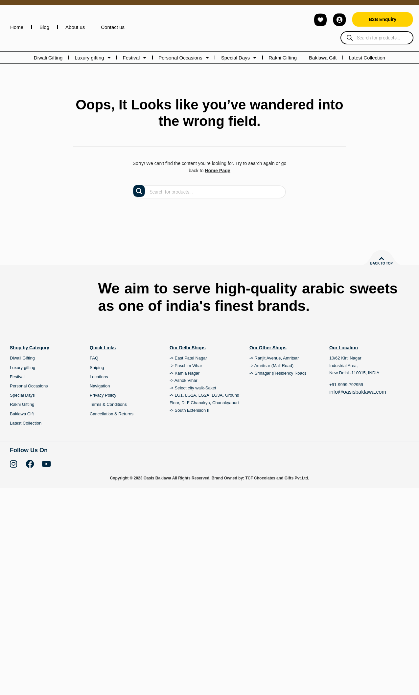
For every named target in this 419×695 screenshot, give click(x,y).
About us (75, 27)
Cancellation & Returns (111, 432)
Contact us (113, 27)
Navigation (100, 404)
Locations (99, 395)
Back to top (381, 263)
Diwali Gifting (48, 57)
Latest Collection (367, 57)
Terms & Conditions (108, 422)
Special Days (239, 57)
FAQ (94, 376)
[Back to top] (381, 258)
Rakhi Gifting (282, 57)
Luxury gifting (92, 57)
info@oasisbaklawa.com (357, 410)
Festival (135, 57)
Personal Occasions (183, 57)
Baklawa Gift (323, 57)
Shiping (97, 385)
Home (16, 27)
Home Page (217, 170)
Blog (44, 27)
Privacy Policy (103, 413)
